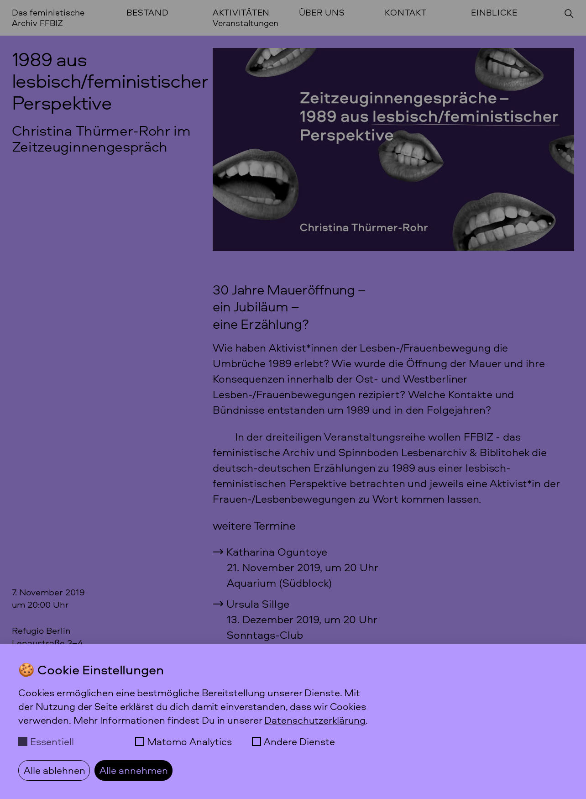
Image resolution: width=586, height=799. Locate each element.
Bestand (147, 12)
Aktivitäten (241, 12)
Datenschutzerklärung (315, 720)
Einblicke (494, 12)
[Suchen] (569, 13)
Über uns (322, 12)
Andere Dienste (299, 741)
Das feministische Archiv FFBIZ (48, 17)
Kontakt (405, 12)
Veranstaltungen (245, 23)
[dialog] (293, 721)
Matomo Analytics (189, 741)
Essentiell (52, 741)
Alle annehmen (133, 770)
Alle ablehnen (54, 770)
